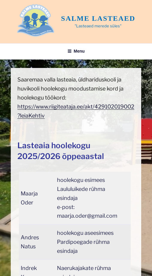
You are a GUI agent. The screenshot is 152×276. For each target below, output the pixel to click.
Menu (76, 51)
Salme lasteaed (98, 18)
